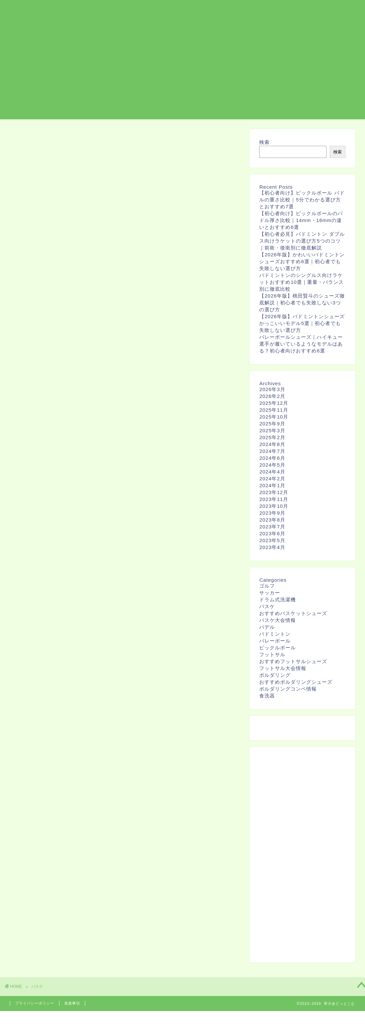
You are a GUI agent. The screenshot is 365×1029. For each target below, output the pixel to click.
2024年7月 (272, 451)
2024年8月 (272, 444)
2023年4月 (272, 547)
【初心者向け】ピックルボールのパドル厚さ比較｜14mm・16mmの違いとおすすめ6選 (301, 220)
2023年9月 (272, 513)
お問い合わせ (338, 10)
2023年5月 (272, 540)
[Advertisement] (182, 73)
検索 (264, 142)
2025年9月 (272, 423)
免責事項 (72, 1003)
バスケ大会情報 (277, 620)
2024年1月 (272, 485)
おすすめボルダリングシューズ (295, 682)
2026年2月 (272, 396)
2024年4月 (272, 471)
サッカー (269, 592)
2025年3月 (272, 430)
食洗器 (267, 695)
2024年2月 (272, 478)
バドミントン (275, 634)
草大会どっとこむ (45, 12)
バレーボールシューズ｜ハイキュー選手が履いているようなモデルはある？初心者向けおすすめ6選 (301, 343)
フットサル (233, 10)
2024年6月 (272, 458)
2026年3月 (272, 389)
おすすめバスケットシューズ (293, 613)
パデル (267, 627)
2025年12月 (273, 403)
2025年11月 (273, 410)
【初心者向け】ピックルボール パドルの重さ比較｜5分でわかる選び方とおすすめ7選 (301, 199)
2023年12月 (273, 492)
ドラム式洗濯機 (277, 599)
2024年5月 (272, 465)
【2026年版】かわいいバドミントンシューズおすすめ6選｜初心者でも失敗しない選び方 (302, 261)
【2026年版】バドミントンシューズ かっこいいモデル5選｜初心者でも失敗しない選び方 (302, 323)
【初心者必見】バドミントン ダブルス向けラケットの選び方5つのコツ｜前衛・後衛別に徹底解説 (301, 240)
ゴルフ (267, 586)
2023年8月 (272, 520)
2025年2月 (272, 437)
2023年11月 (273, 499)
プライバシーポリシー (34, 1003)
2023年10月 (273, 506)
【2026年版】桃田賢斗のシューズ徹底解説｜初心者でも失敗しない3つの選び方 (302, 302)
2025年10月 (273, 417)
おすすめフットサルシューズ (293, 661)
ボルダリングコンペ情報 (288, 689)
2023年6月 (272, 533)
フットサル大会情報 (282, 668)
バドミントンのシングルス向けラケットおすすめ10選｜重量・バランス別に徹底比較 (301, 282)
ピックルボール (277, 647)
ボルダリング (271, 10)
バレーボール (275, 640)
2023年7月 (272, 526)
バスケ (304, 10)
